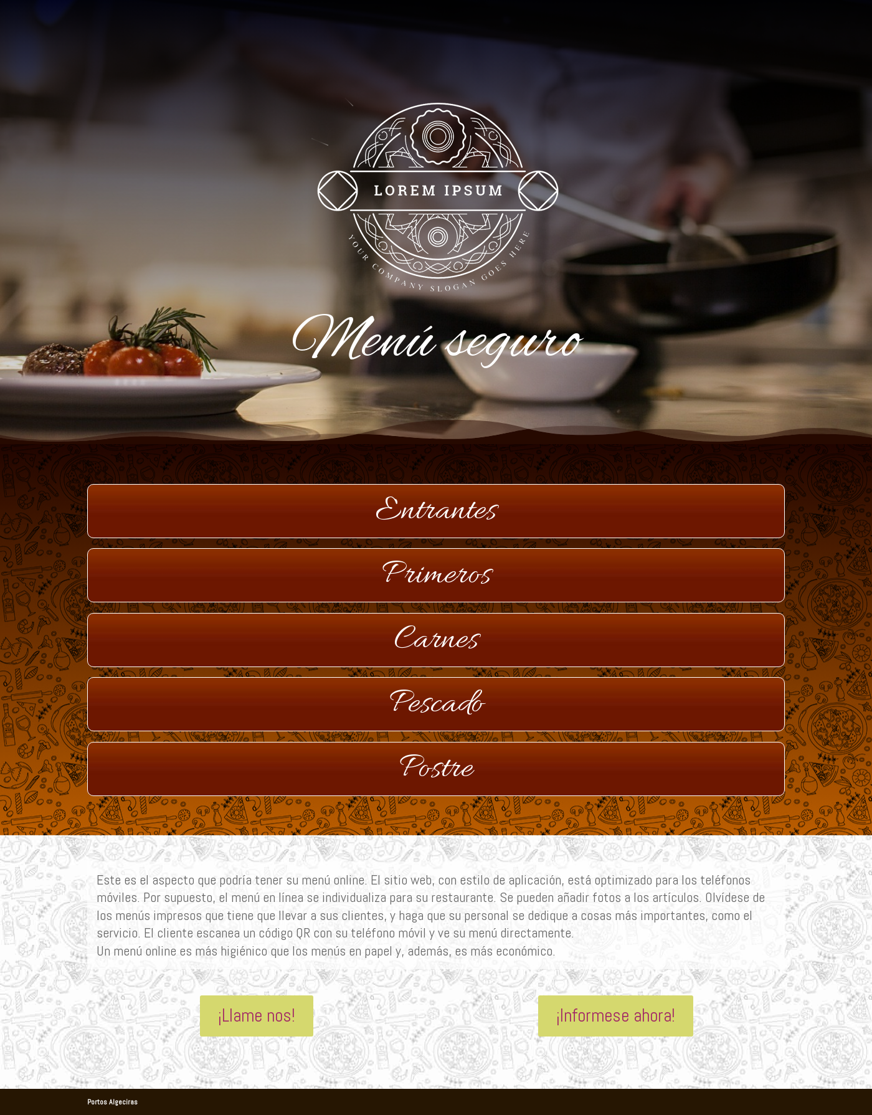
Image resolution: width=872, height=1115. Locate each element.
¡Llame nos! (256, 1015)
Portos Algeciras (112, 1102)
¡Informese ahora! (615, 1015)
